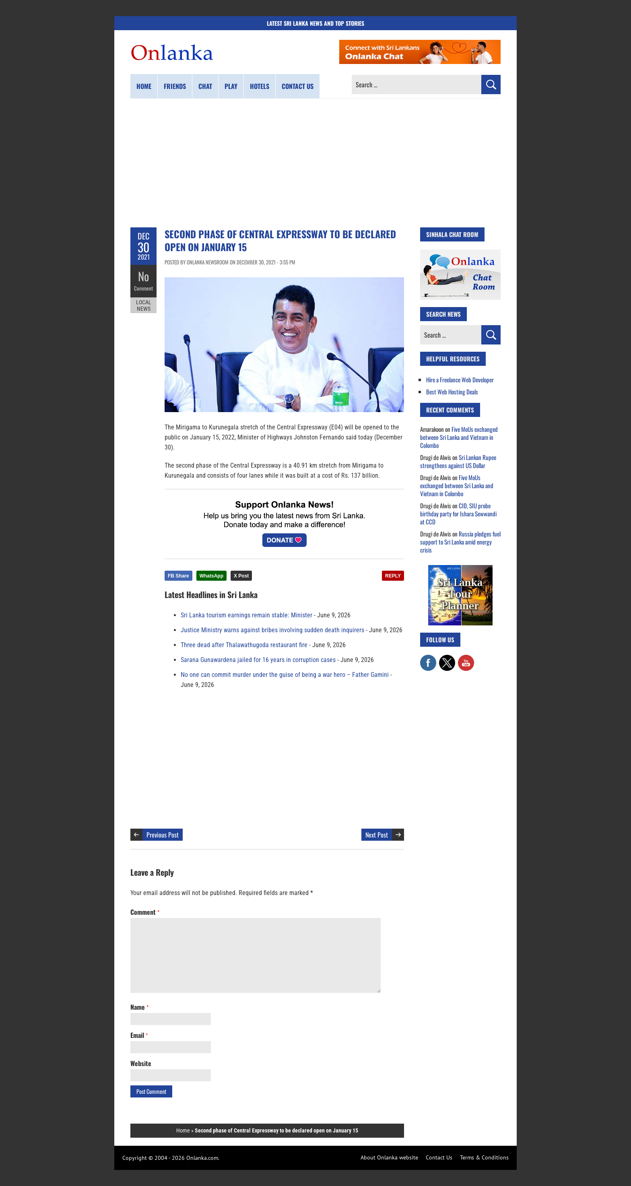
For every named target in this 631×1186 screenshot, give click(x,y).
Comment (143, 288)
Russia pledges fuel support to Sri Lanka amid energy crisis (460, 541)
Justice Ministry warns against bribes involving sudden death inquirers (272, 630)
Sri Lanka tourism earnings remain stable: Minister (246, 615)
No (143, 276)
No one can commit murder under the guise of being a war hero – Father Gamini (285, 675)
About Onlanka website (389, 1157)
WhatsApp (211, 576)
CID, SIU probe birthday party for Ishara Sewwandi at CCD (458, 513)
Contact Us (439, 1157)
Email (139, 1035)
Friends (175, 86)
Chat (205, 86)
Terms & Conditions (484, 1157)
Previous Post (162, 834)
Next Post (376, 834)
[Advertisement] (315, 163)
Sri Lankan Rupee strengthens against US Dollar (458, 461)
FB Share (178, 576)
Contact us (297, 86)
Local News (143, 305)
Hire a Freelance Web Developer (460, 379)
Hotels (259, 86)
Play (231, 86)
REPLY (393, 576)
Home (143, 86)
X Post (241, 576)
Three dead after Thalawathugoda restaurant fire (244, 645)
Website (140, 1063)
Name (139, 1007)
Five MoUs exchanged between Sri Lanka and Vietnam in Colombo (459, 437)
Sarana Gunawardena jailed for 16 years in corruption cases (258, 660)
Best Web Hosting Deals (452, 391)
